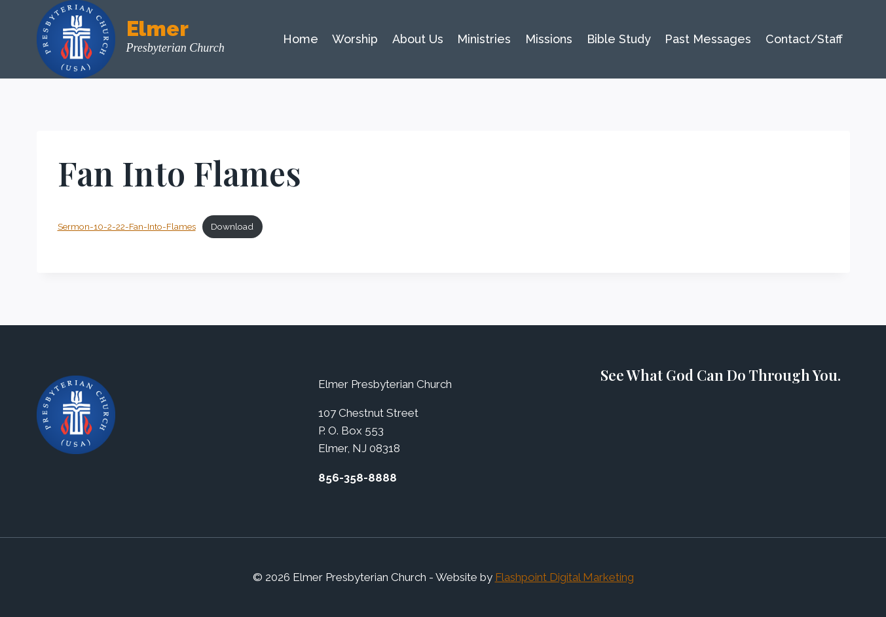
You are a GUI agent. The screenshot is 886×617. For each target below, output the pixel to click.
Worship (355, 39)
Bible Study (619, 39)
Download (232, 226)
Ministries (484, 39)
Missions (548, 39)
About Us (417, 39)
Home (300, 39)
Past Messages (708, 39)
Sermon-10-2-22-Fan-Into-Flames (127, 226)
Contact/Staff (804, 39)
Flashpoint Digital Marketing (564, 577)
